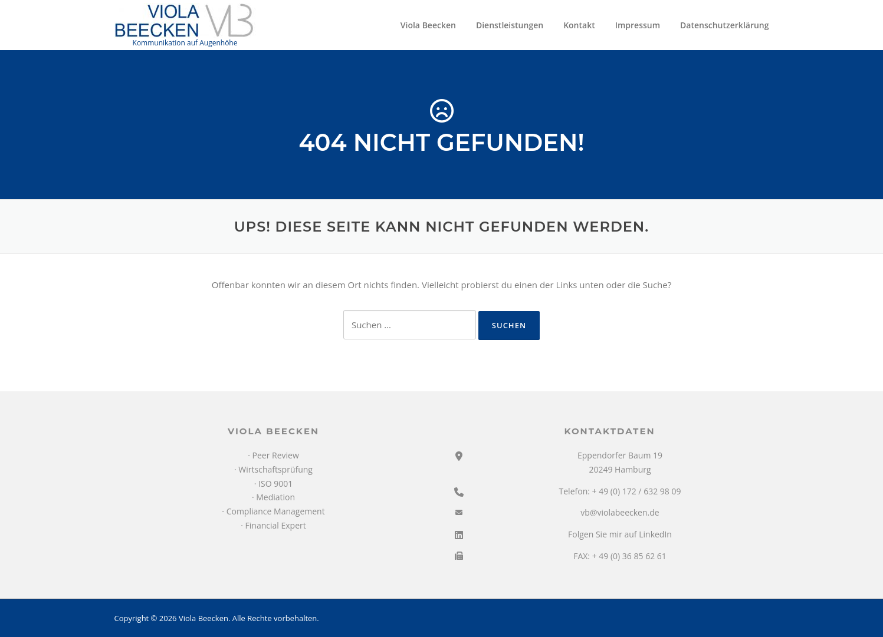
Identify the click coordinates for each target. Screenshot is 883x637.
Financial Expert (275, 525)
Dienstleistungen (509, 25)
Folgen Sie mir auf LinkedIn (620, 534)
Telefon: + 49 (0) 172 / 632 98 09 (620, 491)
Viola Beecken (428, 25)
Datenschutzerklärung (724, 25)
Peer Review (275, 455)
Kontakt (579, 25)
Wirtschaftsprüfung (275, 469)
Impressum (637, 25)
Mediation (275, 497)
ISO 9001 (275, 483)
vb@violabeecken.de (619, 512)
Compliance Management (276, 511)
